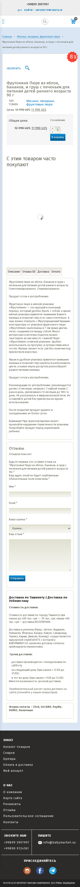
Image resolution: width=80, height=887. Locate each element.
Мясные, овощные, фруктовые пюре (40, 102)
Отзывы (9, 810)
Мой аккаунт (13, 771)
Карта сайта (12, 798)
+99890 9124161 (16, 848)
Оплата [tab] (55, 271)
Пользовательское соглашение (28, 816)
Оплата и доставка (18, 765)
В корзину (58, 137)
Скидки (9, 753)
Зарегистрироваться (49, 10)
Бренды (9, 759)
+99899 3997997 (38, 4)
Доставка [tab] (43, 271)
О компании (12, 792)
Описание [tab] (14, 271)
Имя (12, 486)
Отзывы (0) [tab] (28, 271)
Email (13, 503)
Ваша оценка (18, 519)
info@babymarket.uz (57, 842)
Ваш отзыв (16, 534)
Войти (24, 10)
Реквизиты (12, 804)
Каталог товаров (16, 747)
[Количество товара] (55, 130)
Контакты (10, 822)
